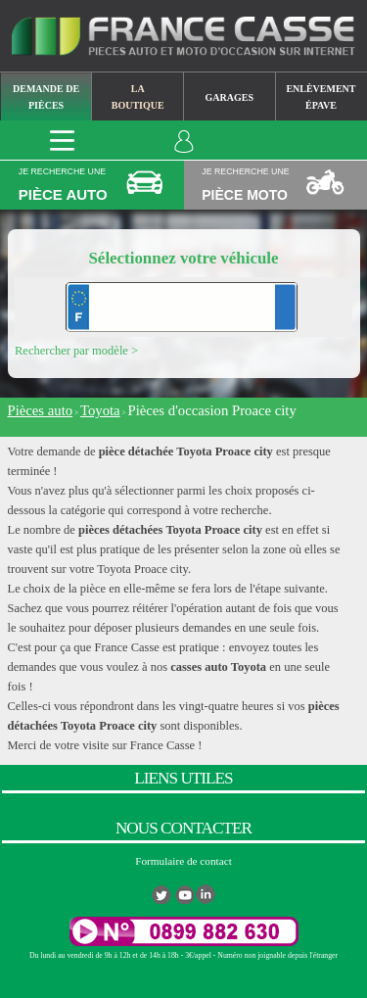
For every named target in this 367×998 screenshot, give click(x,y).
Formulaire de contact (183, 861)
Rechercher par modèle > (76, 350)
